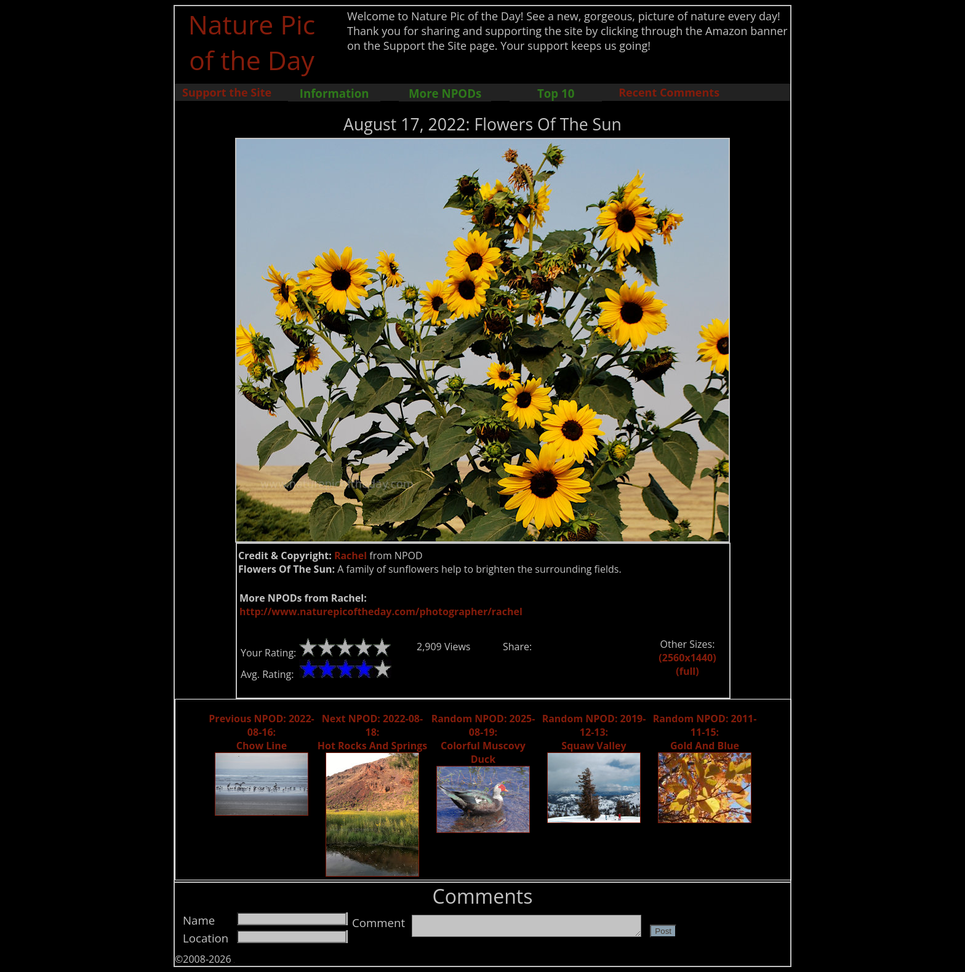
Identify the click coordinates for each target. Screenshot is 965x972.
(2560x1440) (687, 657)
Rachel (350, 555)
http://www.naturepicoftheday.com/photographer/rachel (381, 611)
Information (334, 93)
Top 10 (555, 93)
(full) (687, 671)
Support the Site (226, 92)
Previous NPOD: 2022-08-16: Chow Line (261, 732)
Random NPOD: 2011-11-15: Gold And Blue (705, 732)
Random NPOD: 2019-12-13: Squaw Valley (594, 732)
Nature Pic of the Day (252, 42)
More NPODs (445, 93)
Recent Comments (669, 92)
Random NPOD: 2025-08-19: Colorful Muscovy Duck (483, 739)
